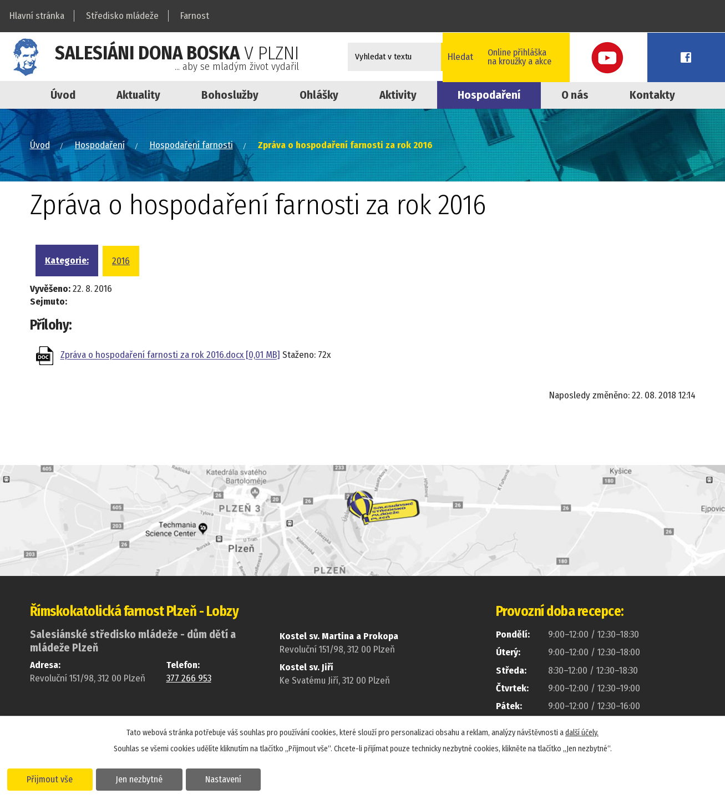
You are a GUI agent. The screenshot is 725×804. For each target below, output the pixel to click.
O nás (575, 95)
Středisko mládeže (122, 16)
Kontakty (652, 95)
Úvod (62, 95)
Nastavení (229, 778)
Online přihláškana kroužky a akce (572, 56)
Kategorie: (67, 260)
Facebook (700, 57)
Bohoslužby (229, 95)
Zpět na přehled (94, 399)
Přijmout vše (51, 778)
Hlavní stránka (36, 16)
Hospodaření (489, 95)
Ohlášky (319, 95)
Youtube (650, 57)
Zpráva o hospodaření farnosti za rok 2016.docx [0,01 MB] (170, 355)
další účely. (582, 732)
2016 (121, 261)
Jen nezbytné (142, 778)
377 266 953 (188, 678)
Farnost (194, 16)
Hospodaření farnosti (191, 145)
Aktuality (138, 95)
